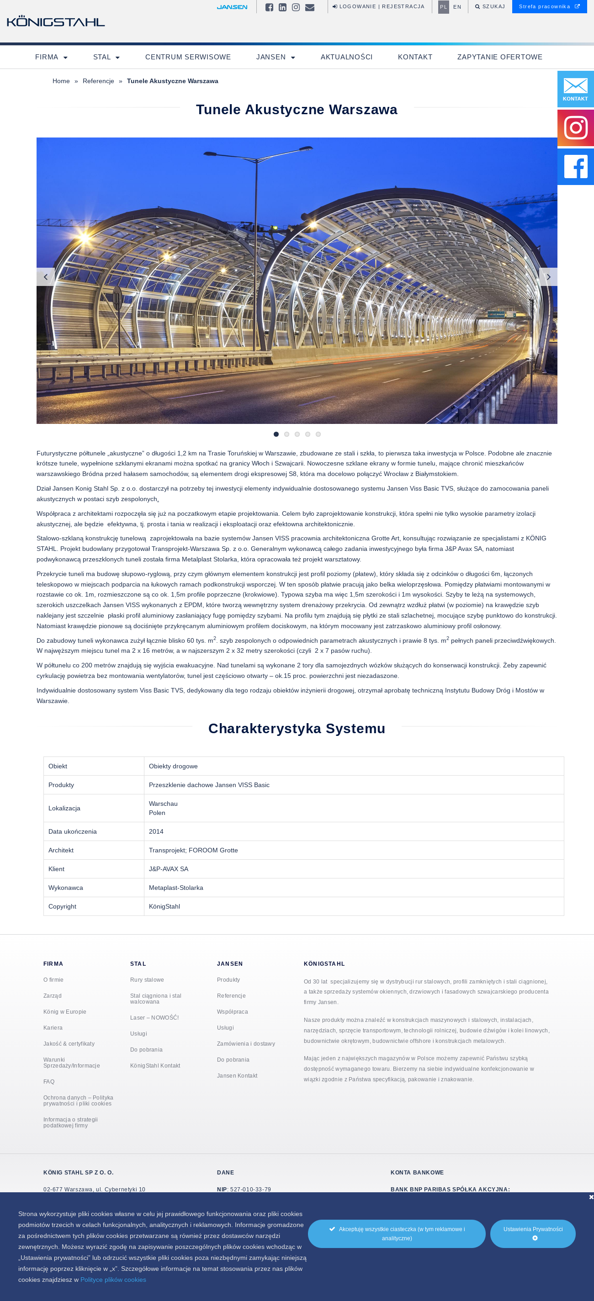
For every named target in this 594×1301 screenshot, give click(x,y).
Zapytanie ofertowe (500, 57)
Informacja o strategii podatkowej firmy (70, 1122)
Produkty (228, 979)
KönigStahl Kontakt (155, 1065)
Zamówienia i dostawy (246, 1043)
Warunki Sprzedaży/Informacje (71, 1062)
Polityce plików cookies (113, 1279)
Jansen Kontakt (237, 1075)
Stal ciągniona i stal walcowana (155, 998)
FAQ (48, 1081)
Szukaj (493, 6)
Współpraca (232, 1011)
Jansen (272, 57)
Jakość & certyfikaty (69, 1043)
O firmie (53, 979)
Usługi (138, 1033)
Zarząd (52, 995)
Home (61, 81)
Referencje (98, 81)
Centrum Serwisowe (188, 57)
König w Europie (65, 1011)
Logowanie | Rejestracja (379, 6)
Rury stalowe (147, 979)
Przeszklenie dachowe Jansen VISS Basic (209, 784)
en (457, 7)
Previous (46, 277)
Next (548, 277)
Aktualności (347, 57)
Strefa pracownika (549, 6)
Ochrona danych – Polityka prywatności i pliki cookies (78, 1100)
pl (443, 7)
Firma (47, 57)
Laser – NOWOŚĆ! (154, 1017)
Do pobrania (146, 1049)
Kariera (53, 1027)
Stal (103, 57)
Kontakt (415, 57)
